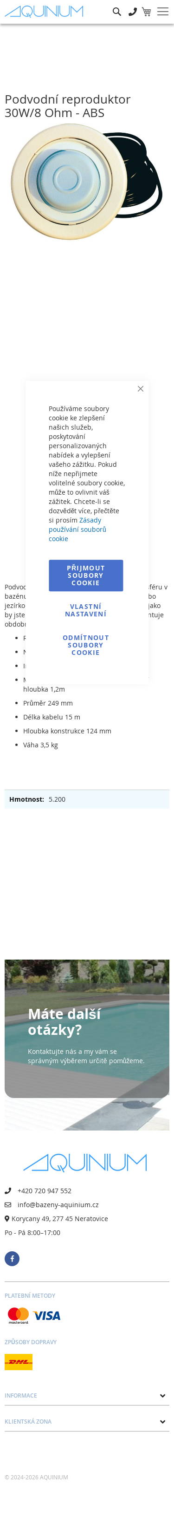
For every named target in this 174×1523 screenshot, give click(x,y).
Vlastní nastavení (86, 610)
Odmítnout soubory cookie (86, 645)
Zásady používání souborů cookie (77, 529)
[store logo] (46, 11)
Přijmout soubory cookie (86, 575)
